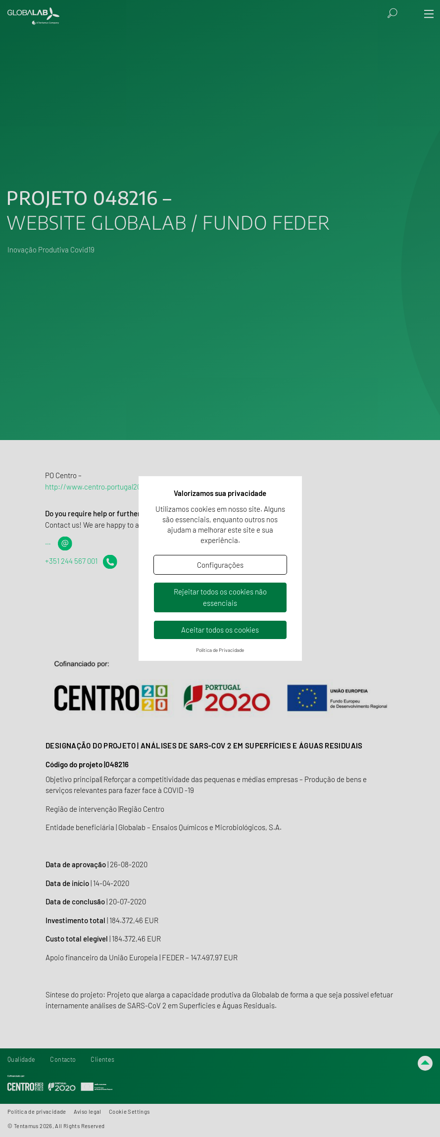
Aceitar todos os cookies (220, 629)
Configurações (220, 564)
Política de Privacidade (220, 650)
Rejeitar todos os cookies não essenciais (220, 597)
